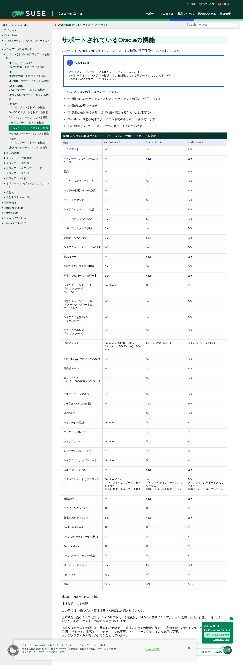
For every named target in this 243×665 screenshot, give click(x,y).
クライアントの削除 (17, 173)
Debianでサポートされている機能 (28, 117)
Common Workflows (15, 218)
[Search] (211, 24)
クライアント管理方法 (19, 158)
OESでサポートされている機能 (26, 122)
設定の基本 (12, 153)
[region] (105, 650)
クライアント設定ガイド (18, 49)
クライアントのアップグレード (24, 168)
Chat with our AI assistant (217, 634)
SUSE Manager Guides (15, 25)
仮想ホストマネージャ (19, 197)
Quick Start (10, 35)
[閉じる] (189, 648)
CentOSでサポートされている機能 (28, 112)
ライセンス (10, 30)
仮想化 (10, 192)
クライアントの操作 (17, 178)
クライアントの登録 (17, 163)
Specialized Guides (15, 223)
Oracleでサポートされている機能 (29, 128)
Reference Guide (13, 208)
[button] (13, 650)
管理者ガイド (11, 202)
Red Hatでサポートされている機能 (29, 133)
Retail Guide (11, 213)
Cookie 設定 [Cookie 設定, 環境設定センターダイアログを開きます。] (152, 649)
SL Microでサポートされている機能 (29, 81)
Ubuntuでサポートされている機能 (28, 147)
